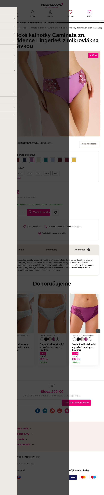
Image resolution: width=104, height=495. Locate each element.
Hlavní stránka (7, 38)
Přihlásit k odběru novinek (76, 414)
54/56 (47, 183)
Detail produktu (31, 372)
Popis (21, 259)
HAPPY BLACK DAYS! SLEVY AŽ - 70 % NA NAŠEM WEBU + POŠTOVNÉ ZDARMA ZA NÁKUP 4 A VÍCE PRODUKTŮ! (32, 26)
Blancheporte (46, 153)
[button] (6, 342)
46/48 (29, 183)
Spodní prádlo (21, 38)
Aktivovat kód (86, 26)
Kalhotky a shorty (37, 38)
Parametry (51, 259)
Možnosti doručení (56, 214)
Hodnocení (82, 259)
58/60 (56, 183)
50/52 (38, 183)
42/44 (20, 183)
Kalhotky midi (52, 38)
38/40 (11, 183)
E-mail (18, 414)
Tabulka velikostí (14, 188)
